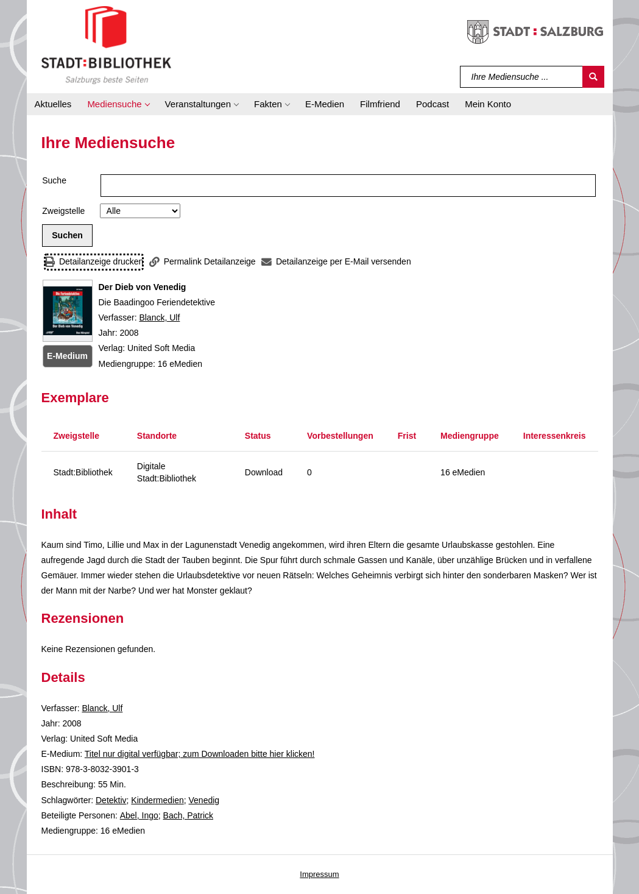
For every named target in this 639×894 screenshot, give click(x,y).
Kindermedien (157, 800)
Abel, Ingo (139, 815)
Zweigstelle (63, 211)
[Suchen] (593, 77)
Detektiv (111, 800)
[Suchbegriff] (522, 77)
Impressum (319, 874)
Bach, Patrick (188, 815)
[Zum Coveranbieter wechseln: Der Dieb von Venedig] (68, 311)
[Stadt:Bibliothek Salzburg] (106, 44)
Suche (54, 180)
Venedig (204, 800)
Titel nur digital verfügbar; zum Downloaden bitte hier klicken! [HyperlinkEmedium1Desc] (200, 754)
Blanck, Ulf (159, 317)
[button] (118, 104)
